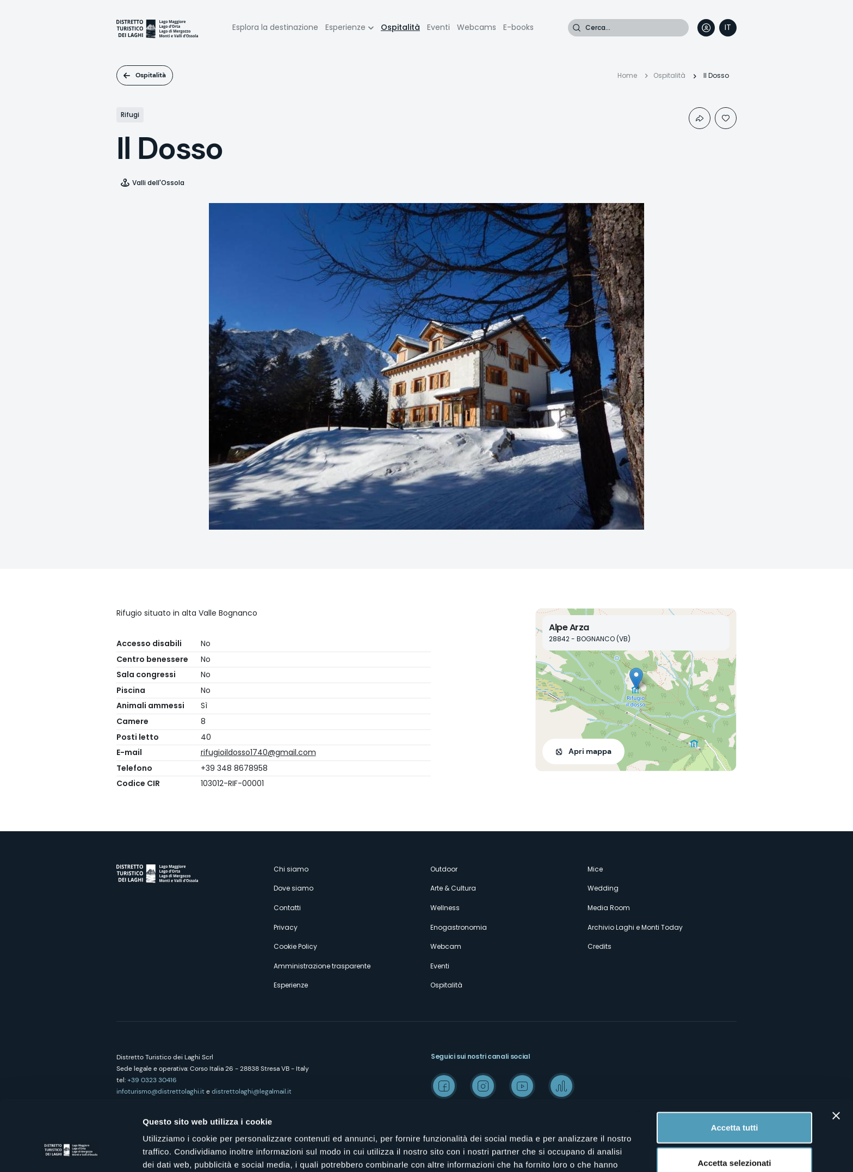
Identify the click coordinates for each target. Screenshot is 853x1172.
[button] (636, 678)
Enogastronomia (458, 927)
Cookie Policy (295, 946)
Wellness (445, 907)
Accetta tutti (734, 1065)
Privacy (286, 927)
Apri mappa (589, 751)
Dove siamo (293, 888)
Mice (595, 869)
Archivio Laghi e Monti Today (635, 927)
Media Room (609, 907)
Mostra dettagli (572, 1150)
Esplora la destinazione (275, 27)
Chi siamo (291, 869)
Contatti (287, 907)
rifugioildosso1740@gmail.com (258, 752)
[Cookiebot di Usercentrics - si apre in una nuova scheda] (70, 1151)
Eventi (438, 27)
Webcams (476, 27)
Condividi (699, 118)
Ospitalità (400, 27)
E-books (518, 27)
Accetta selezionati (734, 1101)
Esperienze (345, 27)
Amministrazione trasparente (322, 966)
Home (627, 75)
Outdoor (444, 869)
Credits (599, 946)
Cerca (576, 27)
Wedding (603, 888)
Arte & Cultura (453, 888)
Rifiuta (734, 1136)
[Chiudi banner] (836, 1053)
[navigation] (728, 27)
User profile (706, 27)
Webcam (445, 946)
